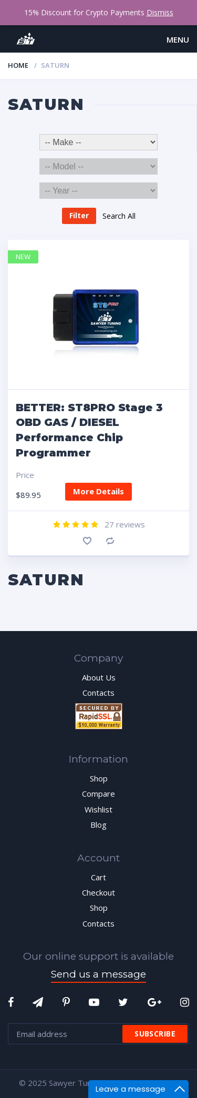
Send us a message (98, 974)
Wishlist (98, 809)
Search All (119, 215)
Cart (98, 877)
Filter (79, 215)
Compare (110, 541)
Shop (99, 778)
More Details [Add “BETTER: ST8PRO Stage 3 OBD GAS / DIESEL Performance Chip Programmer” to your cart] (98, 491)
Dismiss (160, 12)
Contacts (98, 692)
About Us (99, 677)
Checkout (98, 892)
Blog (98, 824)
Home (18, 65)
